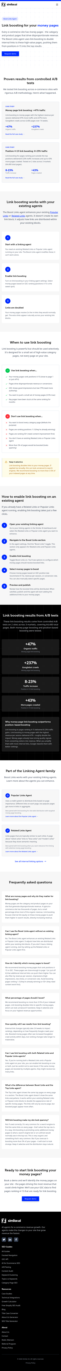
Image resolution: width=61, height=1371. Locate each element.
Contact (5, 1336)
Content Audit (7, 1271)
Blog (3, 1309)
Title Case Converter (10, 1313)
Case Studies (7, 1293)
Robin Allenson (8, 1340)
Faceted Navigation (9, 1255)
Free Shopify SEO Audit (11, 1305)
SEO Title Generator (10, 1321)
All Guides (6, 1251)
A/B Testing (6, 1267)
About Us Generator (10, 1317)
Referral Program (9, 1344)
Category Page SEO (9, 1283)
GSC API (5, 1259)
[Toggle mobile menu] (57, 4)
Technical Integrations (11, 1297)
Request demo (10, 54)
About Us (5, 1332)
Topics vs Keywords (9, 1279)
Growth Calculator (9, 1301)
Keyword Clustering (10, 1275)
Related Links (18, 215)
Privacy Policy (7, 1348)
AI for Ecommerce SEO (11, 1263)
